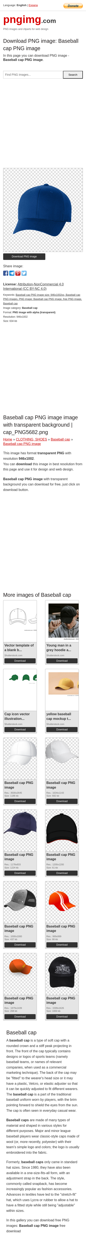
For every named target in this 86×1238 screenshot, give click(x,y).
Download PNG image (24, 256)
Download (20, 660)
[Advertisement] (43, 125)
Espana (33, 5)
